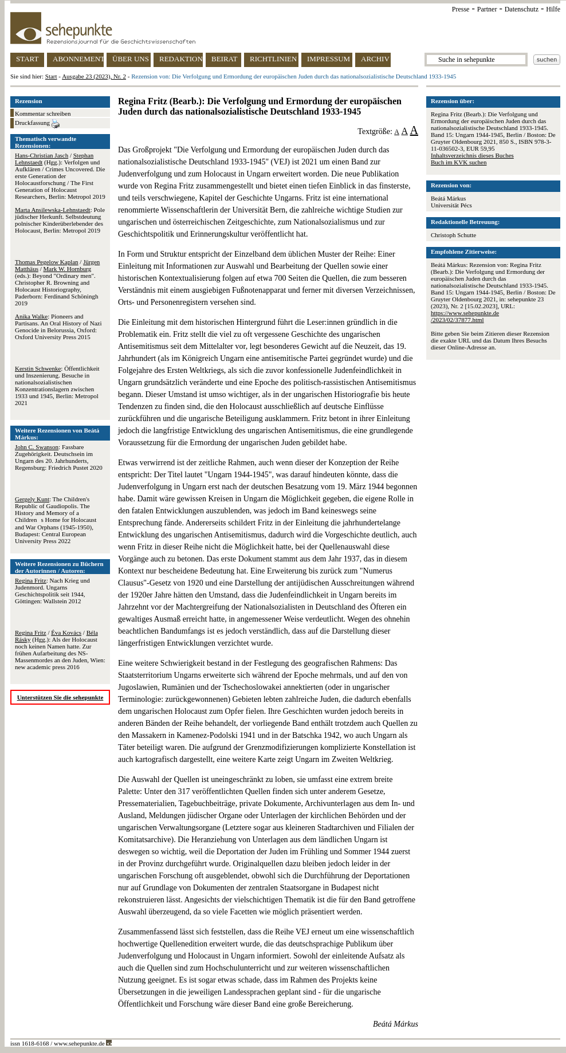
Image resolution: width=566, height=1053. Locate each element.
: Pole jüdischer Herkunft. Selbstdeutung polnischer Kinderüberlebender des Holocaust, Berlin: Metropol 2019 (60, 220)
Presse (461, 9)
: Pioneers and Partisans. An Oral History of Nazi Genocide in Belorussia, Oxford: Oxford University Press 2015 (58, 326)
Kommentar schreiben (42, 113)
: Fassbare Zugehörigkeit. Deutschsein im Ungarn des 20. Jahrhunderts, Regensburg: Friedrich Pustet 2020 (59, 457)
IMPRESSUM (328, 58)
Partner (487, 9)
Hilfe (553, 9)
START (27, 58)
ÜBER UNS (130, 58)
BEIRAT (224, 58)
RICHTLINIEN (273, 58)
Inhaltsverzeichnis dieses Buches (472, 155)
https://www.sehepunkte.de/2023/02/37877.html (465, 316)
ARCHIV (375, 58)
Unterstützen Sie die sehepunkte (60, 697)
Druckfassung (37, 123)
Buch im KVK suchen (458, 162)
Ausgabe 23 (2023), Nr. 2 (94, 76)
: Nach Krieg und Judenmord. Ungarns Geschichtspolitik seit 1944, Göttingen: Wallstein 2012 (52, 590)
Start (51, 76)
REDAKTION (181, 58)
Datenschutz (522, 9)
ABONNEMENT (78, 58)
